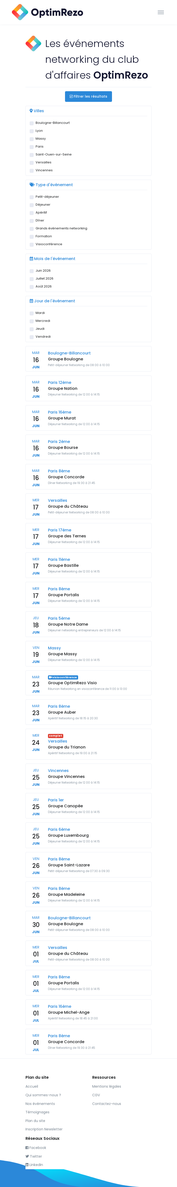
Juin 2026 (43, 270)
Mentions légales (106, 1086)
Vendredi (43, 336)
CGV (96, 1095)
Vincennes (44, 170)
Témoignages (37, 1112)
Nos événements (40, 1103)
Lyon (39, 131)
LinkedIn (34, 1164)
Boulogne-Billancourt (53, 123)
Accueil (31, 1086)
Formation (44, 236)
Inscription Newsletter (44, 1129)
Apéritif (41, 212)
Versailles (43, 162)
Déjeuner (43, 204)
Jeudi (40, 329)
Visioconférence (49, 244)
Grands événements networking (61, 228)
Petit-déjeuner (47, 197)
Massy (41, 138)
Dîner (40, 220)
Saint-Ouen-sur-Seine (54, 154)
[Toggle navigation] (160, 12)
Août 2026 (44, 286)
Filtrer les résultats (88, 96)
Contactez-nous (106, 1103)
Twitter (33, 1156)
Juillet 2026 (44, 278)
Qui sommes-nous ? (43, 1095)
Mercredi (43, 321)
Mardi (40, 313)
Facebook (35, 1147)
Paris (40, 146)
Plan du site (35, 1120)
